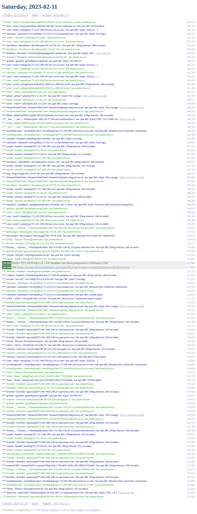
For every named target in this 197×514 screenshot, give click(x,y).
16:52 (191, 348)
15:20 (191, 314)
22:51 (191, 473)
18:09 (191, 364)
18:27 (191, 376)
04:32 (191, 126)
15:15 (191, 306)
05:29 (191, 157)
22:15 (191, 469)
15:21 (191, 317)
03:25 (191, 80)
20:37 (191, 422)
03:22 (191, 76)
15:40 (191, 321)
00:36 (191, 29)
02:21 (191, 57)
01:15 (191, 33)
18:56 (191, 391)
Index (35, 15)
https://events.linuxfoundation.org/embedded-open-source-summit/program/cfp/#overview (73, 267)
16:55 (191, 352)
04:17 (191, 99)
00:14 (191, 22)
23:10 (191, 488)
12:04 (190, 263)
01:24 (191, 41)
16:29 (191, 337)
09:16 (191, 208)
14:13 (191, 286)
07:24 (191, 165)
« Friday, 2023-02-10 (15, 15)
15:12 (191, 302)
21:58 (191, 465)
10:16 (191, 239)
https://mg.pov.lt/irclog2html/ (85, 509)
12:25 (191, 275)
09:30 (191, 212)
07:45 (191, 185)
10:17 (191, 243)
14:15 (191, 290)
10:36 (191, 247)
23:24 (191, 492)
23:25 (191, 496)
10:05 (191, 227)
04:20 (191, 107)
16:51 (191, 345)
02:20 (191, 53)
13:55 (191, 279)
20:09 (191, 407)
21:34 (191, 453)
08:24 (191, 189)
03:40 (191, 88)
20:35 (191, 414)
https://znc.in (127, 119)
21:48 (191, 461)
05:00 (191, 142)
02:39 (191, 72)
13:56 (191, 282)
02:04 (191, 45)
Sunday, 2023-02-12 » (56, 15)
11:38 (191, 251)
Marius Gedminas (50, 509)
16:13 (191, 325)
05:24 (191, 146)
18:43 (191, 383)
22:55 (191, 477)
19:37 (191, 399)
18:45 (191, 387)
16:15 (191, 329)
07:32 (191, 173)
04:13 (191, 91)
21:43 (191, 457)
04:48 (191, 138)
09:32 (191, 216)
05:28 (191, 154)
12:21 (191, 271)
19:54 (191, 403)
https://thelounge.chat (94, 95)
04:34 (191, 130)
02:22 (191, 60)
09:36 (191, 220)
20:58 (191, 442)
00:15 (191, 25)
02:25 (191, 64)
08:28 (191, 196)
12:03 (191, 258)
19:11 (191, 395)
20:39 (191, 430)
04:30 (191, 115)
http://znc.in (102, 53)
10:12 (191, 231)
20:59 (191, 449)
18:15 (191, 372)
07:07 (191, 161)
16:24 (191, 333)
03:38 (191, 84)
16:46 (191, 341)
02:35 (191, 68)
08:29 (191, 200)
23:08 (191, 480)
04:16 (191, 95)
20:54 (191, 438)
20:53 (191, 434)
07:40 (191, 177)
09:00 (191, 204)
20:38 (191, 426)
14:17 (191, 298)
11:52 (191, 255)
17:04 (191, 360)
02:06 (191, 49)
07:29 (191, 169)
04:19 (191, 103)
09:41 (191, 223)
